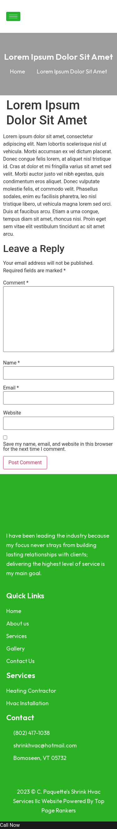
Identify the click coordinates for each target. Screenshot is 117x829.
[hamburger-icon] (13, 16)
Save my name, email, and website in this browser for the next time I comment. (58, 447)
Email (11, 387)
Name (11, 362)
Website (12, 412)
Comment (15, 282)
